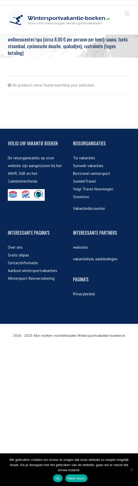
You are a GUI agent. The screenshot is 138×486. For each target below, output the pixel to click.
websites (80, 247)
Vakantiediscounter (89, 208)
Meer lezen (76, 478)
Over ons (15, 247)
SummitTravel (84, 181)
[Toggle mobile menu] (127, 13)
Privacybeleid (84, 293)
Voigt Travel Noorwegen (93, 189)
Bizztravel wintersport (91, 173)
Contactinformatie (23, 262)
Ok (58, 478)
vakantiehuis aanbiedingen (95, 258)
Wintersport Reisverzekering (31, 278)
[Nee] (131, 469)
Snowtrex (81, 196)
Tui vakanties (84, 157)
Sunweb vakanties (88, 165)
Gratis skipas (18, 255)
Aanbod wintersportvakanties (32, 270)
